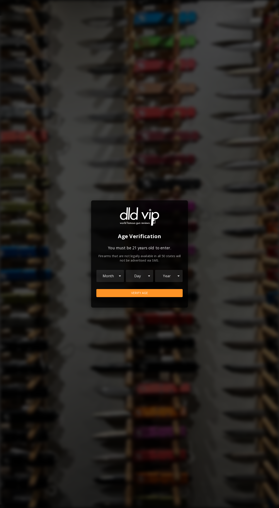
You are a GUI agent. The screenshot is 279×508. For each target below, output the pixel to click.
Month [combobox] (108, 276)
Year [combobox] (167, 276)
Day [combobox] (137, 276)
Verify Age (139, 293)
